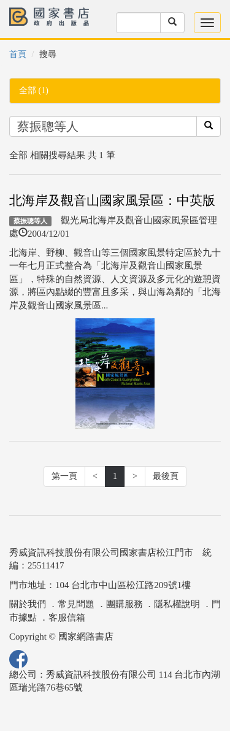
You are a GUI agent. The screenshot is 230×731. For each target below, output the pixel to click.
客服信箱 (66, 617)
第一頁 (64, 476)
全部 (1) (33, 90)
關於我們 (27, 604)
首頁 (17, 54)
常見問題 (76, 604)
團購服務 (124, 604)
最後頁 (165, 476)
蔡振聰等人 (30, 220)
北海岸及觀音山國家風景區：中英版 (112, 200)
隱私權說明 (177, 604)
